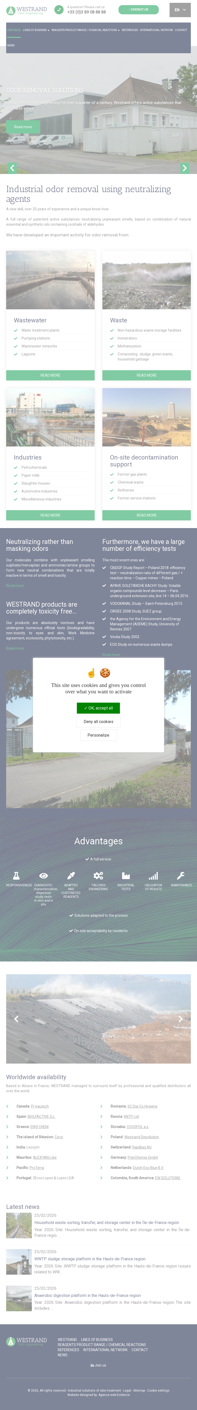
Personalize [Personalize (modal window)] (98, 735)
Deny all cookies (98, 721)
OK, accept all (98, 708)
